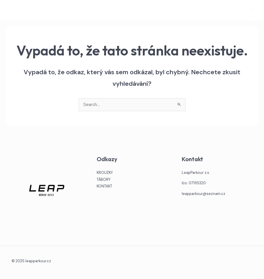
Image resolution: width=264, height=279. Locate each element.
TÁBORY (104, 179)
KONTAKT (104, 186)
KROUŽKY (105, 172)
